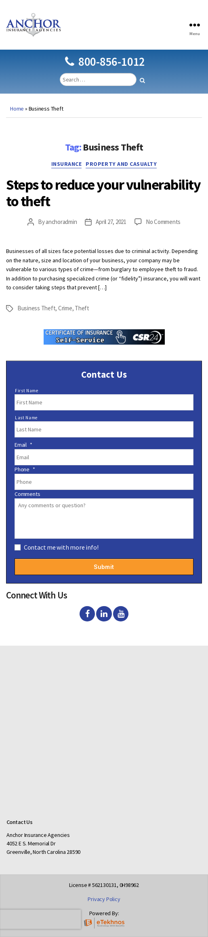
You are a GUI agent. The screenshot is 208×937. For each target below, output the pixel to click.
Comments (27, 494)
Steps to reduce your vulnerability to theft (103, 193)
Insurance (66, 164)
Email (23, 444)
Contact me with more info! (61, 547)
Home (17, 108)
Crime (65, 308)
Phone (25, 469)
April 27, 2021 (111, 222)
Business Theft (36, 308)
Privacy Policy (104, 899)
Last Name (26, 417)
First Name (26, 390)
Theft (82, 308)
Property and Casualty (121, 164)
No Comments (163, 222)
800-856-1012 (105, 61)
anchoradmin (61, 222)
